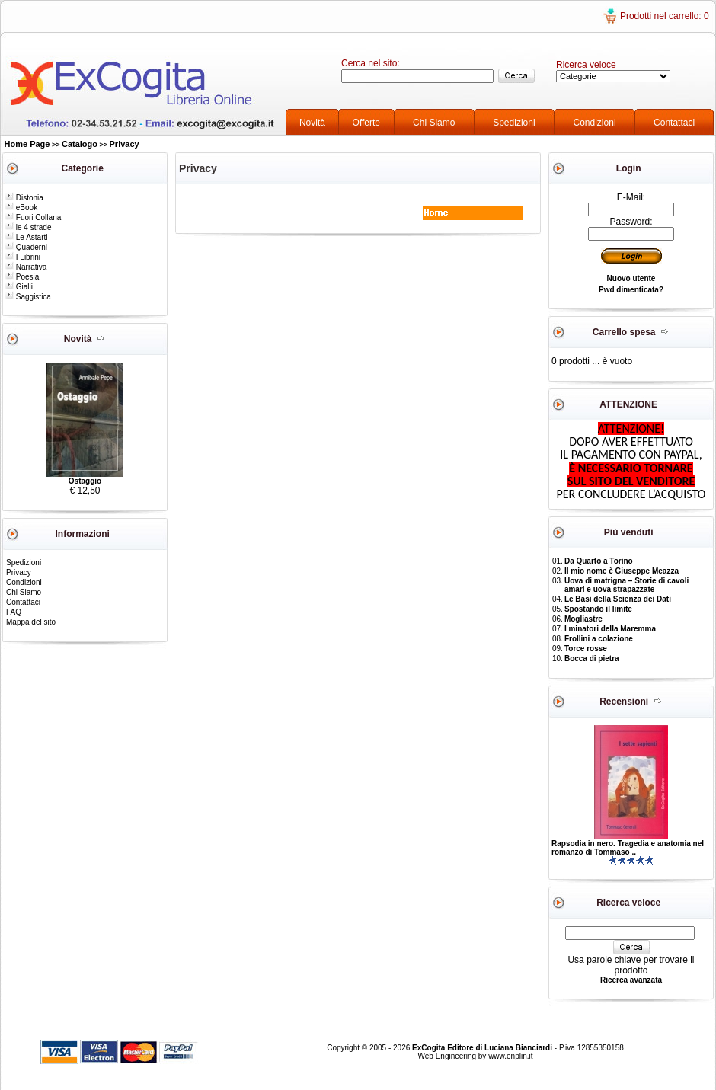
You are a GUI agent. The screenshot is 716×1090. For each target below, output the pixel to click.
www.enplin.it (510, 1056)
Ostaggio (85, 481)
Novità (312, 122)
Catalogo (79, 144)
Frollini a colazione (598, 639)
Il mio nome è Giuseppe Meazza (621, 571)
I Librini (22, 257)
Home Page (27, 144)
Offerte (366, 122)
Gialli (19, 287)
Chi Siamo (434, 122)
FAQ (13, 612)
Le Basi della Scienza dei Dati (617, 599)
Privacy (124, 144)
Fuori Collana (33, 217)
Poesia (22, 277)
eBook (21, 207)
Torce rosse (585, 648)
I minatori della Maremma (610, 629)
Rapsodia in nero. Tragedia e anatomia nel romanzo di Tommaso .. (627, 847)
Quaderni (26, 247)
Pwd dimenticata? (631, 290)
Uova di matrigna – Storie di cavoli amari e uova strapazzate (626, 585)
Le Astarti (26, 237)
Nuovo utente (631, 278)
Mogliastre (583, 619)
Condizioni (595, 122)
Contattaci (674, 122)
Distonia (24, 197)
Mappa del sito (31, 622)
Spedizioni (514, 122)
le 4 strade (28, 227)
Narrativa (25, 267)
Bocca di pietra (591, 658)
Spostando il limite (598, 609)
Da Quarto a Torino (598, 561)
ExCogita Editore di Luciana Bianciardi (483, 1048)
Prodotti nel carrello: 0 (664, 16)
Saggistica (28, 296)
